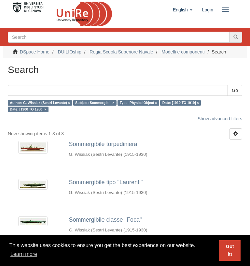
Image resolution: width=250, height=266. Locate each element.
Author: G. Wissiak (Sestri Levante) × (40, 103)
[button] (182, 10)
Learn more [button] (23, 254)
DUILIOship (69, 51)
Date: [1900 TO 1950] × (28, 109)
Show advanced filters (220, 118)
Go (235, 90)
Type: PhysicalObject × (138, 103)
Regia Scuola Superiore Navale (121, 51)
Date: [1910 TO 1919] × (180, 103)
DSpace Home (34, 51)
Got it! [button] (230, 250)
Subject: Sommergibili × (94, 103)
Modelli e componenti (182, 51)
